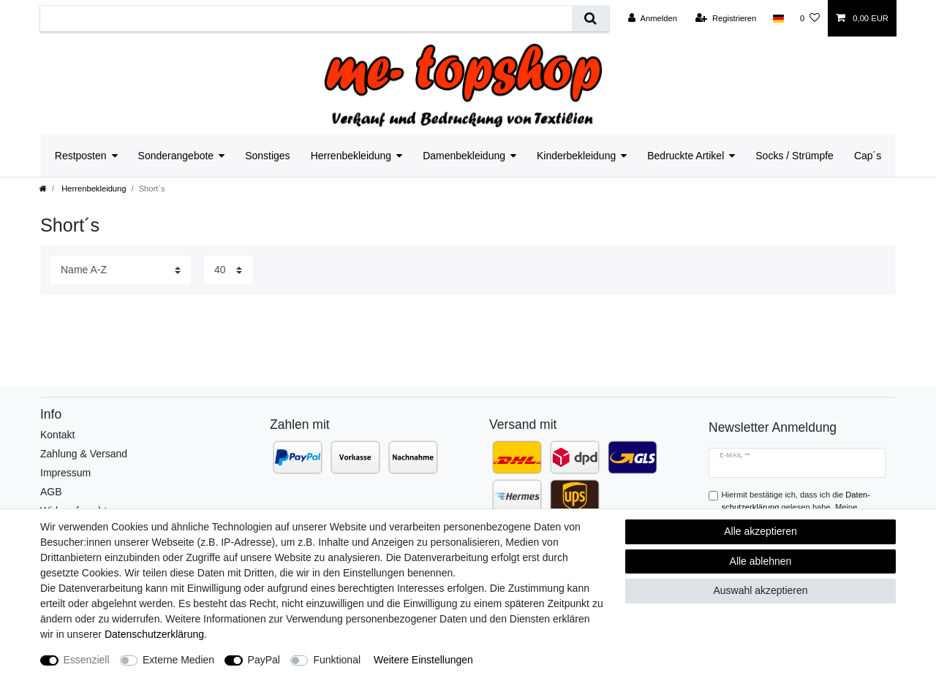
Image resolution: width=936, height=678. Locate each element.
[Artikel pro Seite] (228, 270)
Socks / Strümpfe (794, 155)
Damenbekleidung (464, 155)
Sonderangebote (176, 155)
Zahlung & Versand (83, 454)
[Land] (777, 18)
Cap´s (867, 155)
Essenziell (87, 660)
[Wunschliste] (810, 18)
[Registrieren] (725, 18)
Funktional (337, 660)
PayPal (264, 660)
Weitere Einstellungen (423, 660)
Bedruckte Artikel (685, 155)
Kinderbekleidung (576, 155)
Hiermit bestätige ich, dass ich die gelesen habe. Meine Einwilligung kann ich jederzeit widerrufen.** (801, 507)
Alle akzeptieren (760, 531)
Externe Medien (178, 660)
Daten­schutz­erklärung (154, 634)
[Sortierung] (120, 270)
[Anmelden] (652, 18)
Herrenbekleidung (351, 155)
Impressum (65, 473)
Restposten (81, 155)
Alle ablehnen (761, 561)
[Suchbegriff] (306, 18)
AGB (51, 492)
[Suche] (590, 18)
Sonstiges (267, 155)
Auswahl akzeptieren (760, 590)
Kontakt (57, 435)
